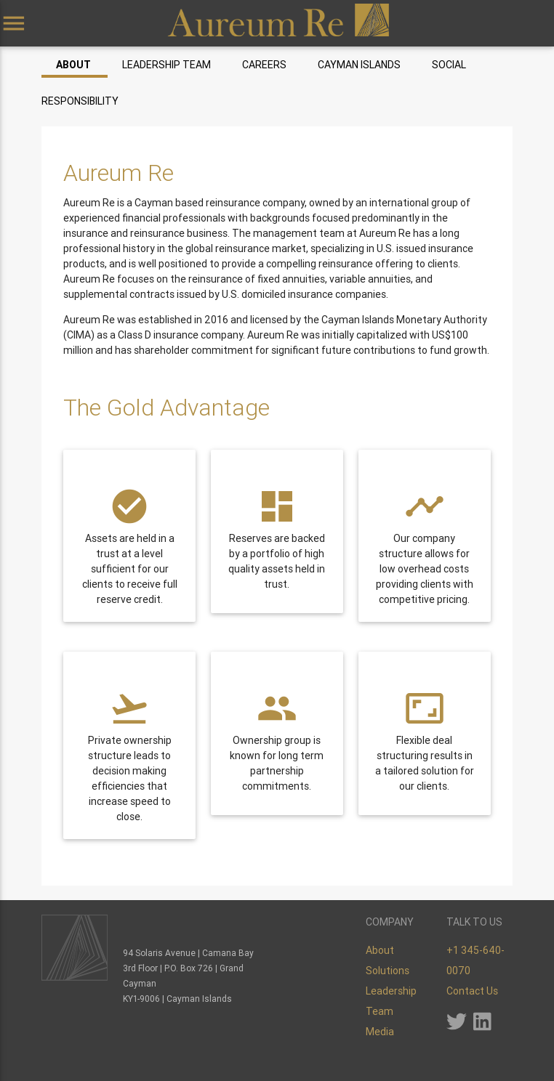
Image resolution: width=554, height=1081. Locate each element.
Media (380, 1031)
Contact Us (472, 990)
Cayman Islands (359, 64)
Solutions (387, 970)
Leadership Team (166, 64)
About (73, 64)
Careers (264, 64)
